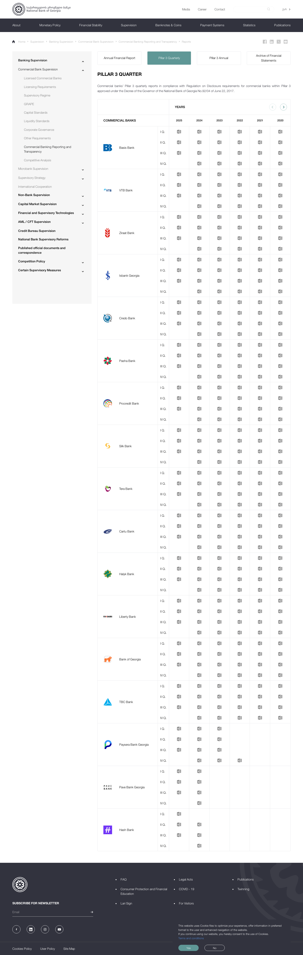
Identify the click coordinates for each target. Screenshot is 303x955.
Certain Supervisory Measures (39, 270)
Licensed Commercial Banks (43, 78)
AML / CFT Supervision (34, 222)
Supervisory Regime (37, 95)
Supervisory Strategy (31, 177)
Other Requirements (37, 138)
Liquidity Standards (36, 121)
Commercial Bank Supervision (96, 41)
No (214, 948)
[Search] (251, 9)
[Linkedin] (272, 42)
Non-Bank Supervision (34, 195)
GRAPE (29, 104)
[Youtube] (59, 929)
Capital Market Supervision (37, 204)
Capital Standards (36, 112)
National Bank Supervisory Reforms (43, 239)
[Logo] (41, 9)
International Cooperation (35, 186)
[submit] (268, 9)
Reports (186, 41)
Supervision (37, 41)
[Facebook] (265, 42)
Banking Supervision (61, 41)
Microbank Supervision (33, 168)
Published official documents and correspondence (42, 250)
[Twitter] (279, 42)
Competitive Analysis (37, 160)
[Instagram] (45, 929)
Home (18, 41)
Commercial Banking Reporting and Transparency (148, 41)
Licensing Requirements (40, 87)
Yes (188, 948)
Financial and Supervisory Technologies (46, 213)
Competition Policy (31, 261)
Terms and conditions (191, 938)
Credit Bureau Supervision (36, 231)
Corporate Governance (39, 129)
